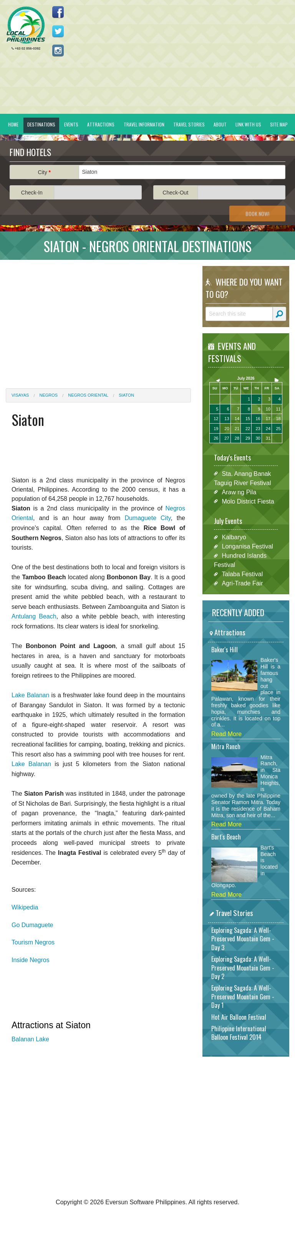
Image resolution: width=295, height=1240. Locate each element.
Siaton (126, 395)
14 (237, 418)
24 (268, 428)
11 (278, 409)
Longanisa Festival (247, 546)
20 (226, 428)
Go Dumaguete (32, 925)
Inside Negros (31, 960)
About (220, 124)
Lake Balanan (30, 695)
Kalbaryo (234, 537)
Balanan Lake (30, 1039)
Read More (226, 734)
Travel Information (144, 124)
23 (257, 428)
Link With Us (248, 124)
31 (268, 438)
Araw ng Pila (239, 492)
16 (257, 418)
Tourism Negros (33, 942)
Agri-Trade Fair (242, 583)
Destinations (41, 124)
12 (216, 418)
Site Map (279, 124)
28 (237, 438)
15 (247, 418)
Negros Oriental (88, 395)
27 (226, 438)
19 (216, 428)
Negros (49, 395)
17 (268, 418)
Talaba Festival (242, 574)
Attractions (100, 124)
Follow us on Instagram (58, 50)
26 (216, 438)
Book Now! (257, 213)
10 (268, 409)
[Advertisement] (98, 319)
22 (247, 428)
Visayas (20, 395)
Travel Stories (189, 124)
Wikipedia (25, 907)
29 (247, 438)
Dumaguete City (147, 518)
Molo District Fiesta (248, 501)
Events (71, 124)
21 (237, 428)
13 (226, 418)
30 (257, 438)
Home (13, 124)
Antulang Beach (34, 616)
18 (278, 418)
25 (278, 428)
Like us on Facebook (58, 12)
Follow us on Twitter (58, 31)
